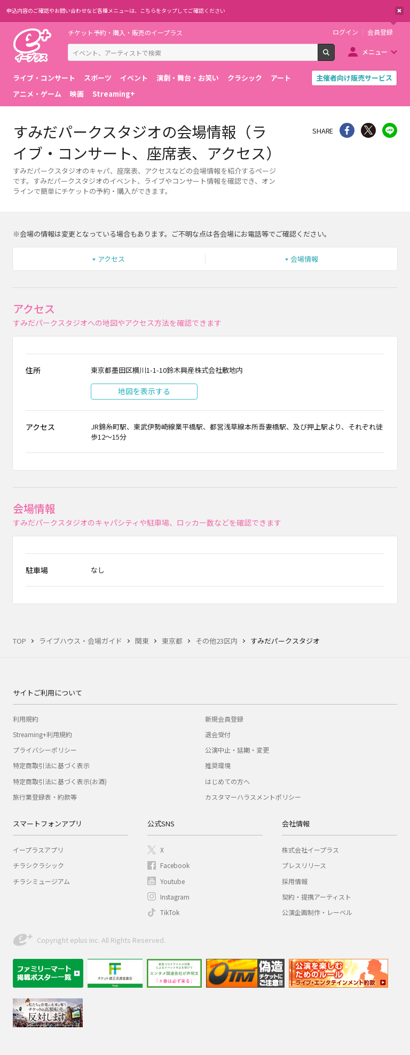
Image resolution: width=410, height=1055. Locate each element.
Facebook (175, 865)
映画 (77, 94)
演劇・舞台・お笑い (187, 78)
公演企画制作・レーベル (317, 912)
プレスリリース (304, 865)
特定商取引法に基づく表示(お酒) (60, 781)
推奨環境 (218, 765)
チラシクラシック (38, 865)
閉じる (399, 10)
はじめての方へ (227, 781)
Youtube (172, 881)
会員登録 (380, 32)
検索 (334, 56)
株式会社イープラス (310, 849)
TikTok (169, 912)
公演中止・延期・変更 (237, 749)
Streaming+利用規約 (42, 734)
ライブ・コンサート (44, 78)
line (389, 130)
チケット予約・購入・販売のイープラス (125, 32)
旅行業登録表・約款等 (45, 796)
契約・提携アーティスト (316, 896)
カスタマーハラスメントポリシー (253, 796)
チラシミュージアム (41, 881)
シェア (347, 130)
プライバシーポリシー (45, 749)
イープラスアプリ (38, 849)
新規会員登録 (224, 718)
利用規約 (25, 718)
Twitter (368, 130)
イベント (134, 78)
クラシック (244, 78)
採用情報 (295, 881)
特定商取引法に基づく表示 (51, 765)
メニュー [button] (375, 51)
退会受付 (218, 734)
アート (281, 78)
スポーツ (98, 78)
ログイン (345, 32)
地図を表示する (144, 391)
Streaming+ (113, 94)
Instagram (175, 896)
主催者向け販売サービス (354, 78)
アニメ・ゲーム (37, 94)
